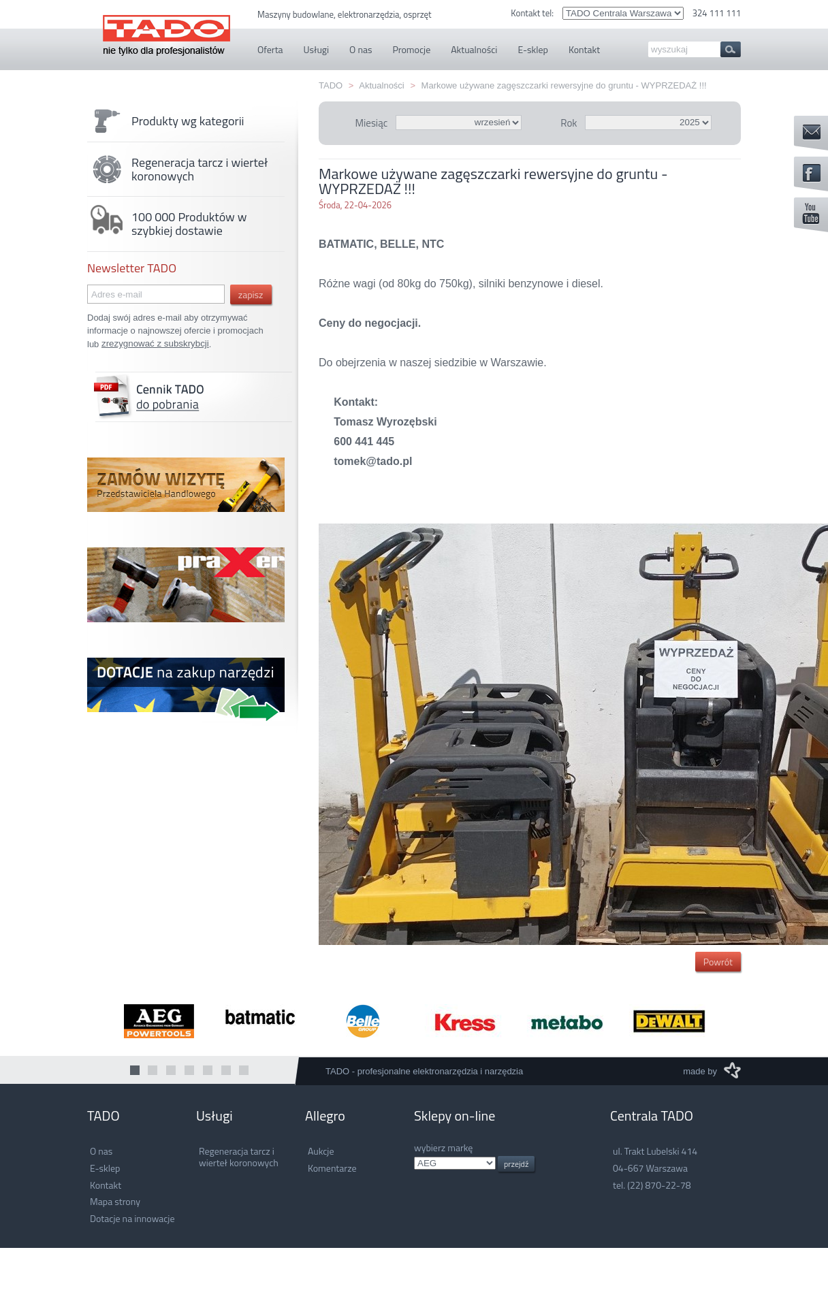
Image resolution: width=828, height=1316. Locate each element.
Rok (568, 123)
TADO (166, 28)
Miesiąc (371, 123)
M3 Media (732, 1070)
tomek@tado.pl (373, 461)
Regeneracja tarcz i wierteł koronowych (177, 169)
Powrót (718, 961)
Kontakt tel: (533, 13)
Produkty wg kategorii (165, 121)
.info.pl (455, 1163)
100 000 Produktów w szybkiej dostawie (166, 224)
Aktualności (381, 85)
